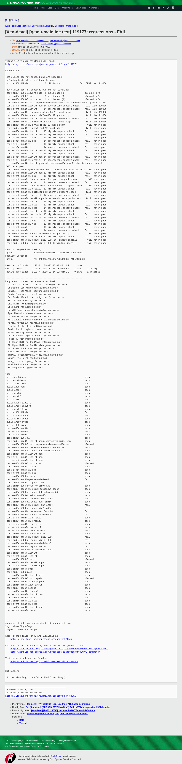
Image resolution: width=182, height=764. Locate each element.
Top (7, 20)
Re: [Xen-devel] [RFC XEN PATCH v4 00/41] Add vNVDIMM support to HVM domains (68, 707)
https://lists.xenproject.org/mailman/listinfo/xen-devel (40, 695)
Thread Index (71, 26)
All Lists (14, 20)
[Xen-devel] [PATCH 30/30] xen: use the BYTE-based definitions (58, 704)
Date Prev (10, 26)
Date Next (21, 26)
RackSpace (55, 756)
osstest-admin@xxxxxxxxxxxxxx (65, 40)
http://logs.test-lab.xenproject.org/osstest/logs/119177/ (41, 64)
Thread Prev (33, 26)
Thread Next (46, 26)
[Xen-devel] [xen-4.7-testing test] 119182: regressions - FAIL (57, 713)
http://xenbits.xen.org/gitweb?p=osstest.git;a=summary (44, 661)
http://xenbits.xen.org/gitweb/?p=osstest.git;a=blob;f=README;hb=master (55, 651)
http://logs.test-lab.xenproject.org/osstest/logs (41, 639)
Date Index (58, 26)
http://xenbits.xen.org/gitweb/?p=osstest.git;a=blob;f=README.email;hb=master (59, 648)
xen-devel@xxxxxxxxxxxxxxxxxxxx (32, 40)
